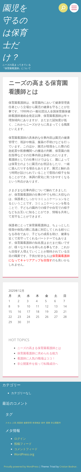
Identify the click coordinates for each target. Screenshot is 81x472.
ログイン (20, 439)
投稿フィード (23, 444)
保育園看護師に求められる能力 (37, 353)
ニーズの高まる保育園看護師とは (39, 348)
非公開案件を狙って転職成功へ (37, 364)
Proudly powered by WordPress (21, 466)
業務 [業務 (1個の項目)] (48, 422)
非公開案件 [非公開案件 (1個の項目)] (56, 422)
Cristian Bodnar (67, 466)
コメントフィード (25, 449)
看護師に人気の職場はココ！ (36, 358)
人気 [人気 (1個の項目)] (14, 422)
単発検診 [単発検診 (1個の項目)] (36, 422)
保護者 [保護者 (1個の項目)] (20, 422)
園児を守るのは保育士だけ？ (14, 32)
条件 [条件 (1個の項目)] (43, 422)
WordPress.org (24, 454)
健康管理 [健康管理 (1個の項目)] (28, 422)
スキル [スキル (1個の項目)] (8, 422)
